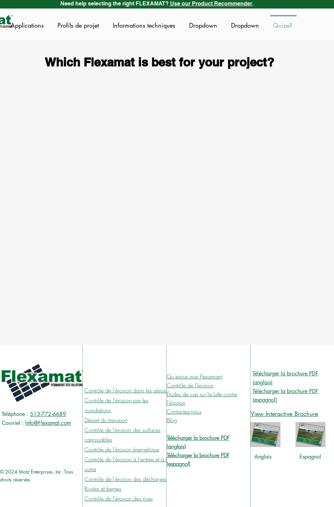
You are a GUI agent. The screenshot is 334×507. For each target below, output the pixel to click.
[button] (204, 22)
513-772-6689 (48, 414)
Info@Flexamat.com (48, 423)
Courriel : (13, 423)
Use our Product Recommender (210, 3)
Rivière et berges (103, 488)
